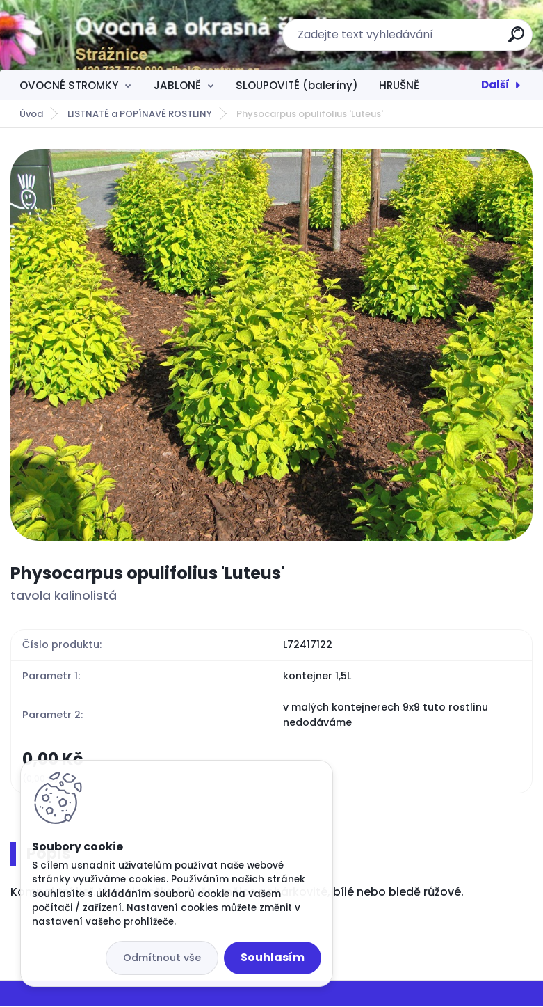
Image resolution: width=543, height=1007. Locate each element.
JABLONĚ (177, 85)
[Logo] (95, 35)
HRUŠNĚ (399, 85)
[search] (516, 40)
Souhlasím (273, 957)
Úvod (31, 113)
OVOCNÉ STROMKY (68, 85)
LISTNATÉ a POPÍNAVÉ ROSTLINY (139, 113)
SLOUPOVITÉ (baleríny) (297, 85)
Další (495, 84)
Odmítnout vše (162, 958)
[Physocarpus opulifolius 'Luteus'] (271, 345)
